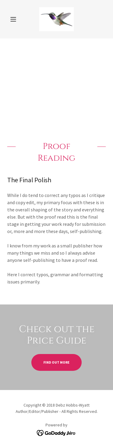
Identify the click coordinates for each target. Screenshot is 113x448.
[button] (14, 19)
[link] (56, 19)
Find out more (56, 362)
